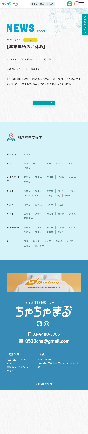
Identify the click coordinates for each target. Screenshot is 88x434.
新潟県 (27, 180)
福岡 (26, 244)
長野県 (27, 185)
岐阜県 (27, 207)
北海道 (27, 157)
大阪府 (50, 216)
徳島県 (27, 235)
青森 (26, 166)
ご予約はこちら (85, 24)
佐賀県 (36, 244)
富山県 (38, 180)
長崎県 (47, 244)
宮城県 (47, 166)
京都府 (38, 216)
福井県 (61, 180)
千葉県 (72, 194)
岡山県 (50, 230)
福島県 (27, 171)
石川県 (50, 180)
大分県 (70, 244)
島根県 (38, 230)
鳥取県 (27, 230)
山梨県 (72, 180)
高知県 (61, 235)
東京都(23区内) (32, 198)
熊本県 (59, 244)
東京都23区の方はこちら (43, 4)
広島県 (61, 230)
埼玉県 (61, 194)
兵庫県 (61, 216)
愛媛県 (50, 235)
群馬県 (50, 194)
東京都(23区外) (52, 198)
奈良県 (72, 216)
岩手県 (36, 166)
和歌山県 (28, 221)
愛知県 (50, 207)
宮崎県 (27, 248)
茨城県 (27, 194)
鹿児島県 (39, 248)
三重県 (61, 207)
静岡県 (38, 207)
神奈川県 (69, 198)
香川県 (38, 235)
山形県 (70, 166)
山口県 (72, 230)
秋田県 (59, 166)
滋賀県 (27, 216)
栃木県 (38, 194)
